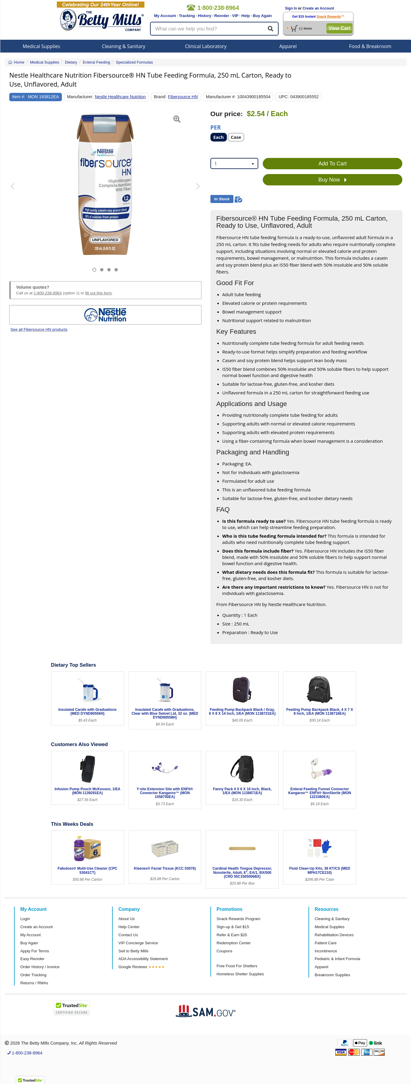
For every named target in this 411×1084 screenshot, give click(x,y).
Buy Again (262, 15)
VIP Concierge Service (138, 943)
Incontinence (326, 951)
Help (246, 15)
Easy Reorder (32, 959)
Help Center (128, 927)
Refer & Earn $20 (232, 935)
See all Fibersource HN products (39, 329)
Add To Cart (332, 164)
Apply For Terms (34, 951)
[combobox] (234, 163)
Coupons (225, 951)
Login (25, 919)
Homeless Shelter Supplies (240, 974)
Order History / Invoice (39, 967)
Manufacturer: (80, 96)
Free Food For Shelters (237, 966)
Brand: (160, 96)
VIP (235, 15)
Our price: (226, 113)
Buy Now (332, 180)
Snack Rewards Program (239, 919)
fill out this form (98, 293)
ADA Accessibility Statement (143, 959)
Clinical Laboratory (206, 46)
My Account (165, 15)
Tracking (187, 15)
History (204, 15)
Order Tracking (33, 975)
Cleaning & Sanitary (123, 46)
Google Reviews (132, 967)
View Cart (339, 28)
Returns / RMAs (34, 983)
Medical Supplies (41, 46)
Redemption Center (234, 943)
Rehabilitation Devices (334, 935)
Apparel (288, 46)
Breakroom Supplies (332, 975)
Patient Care (326, 943)
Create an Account (318, 8)
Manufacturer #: (221, 96)
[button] (16, 191)
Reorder (221, 15)
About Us (126, 919)
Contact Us (128, 935)
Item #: (18, 96)
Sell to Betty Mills (133, 951)
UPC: (284, 96)
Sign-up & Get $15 (233, 927)
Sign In (291, 8)
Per (215, 127)
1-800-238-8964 (48, 293)
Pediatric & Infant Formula (337, 959)
